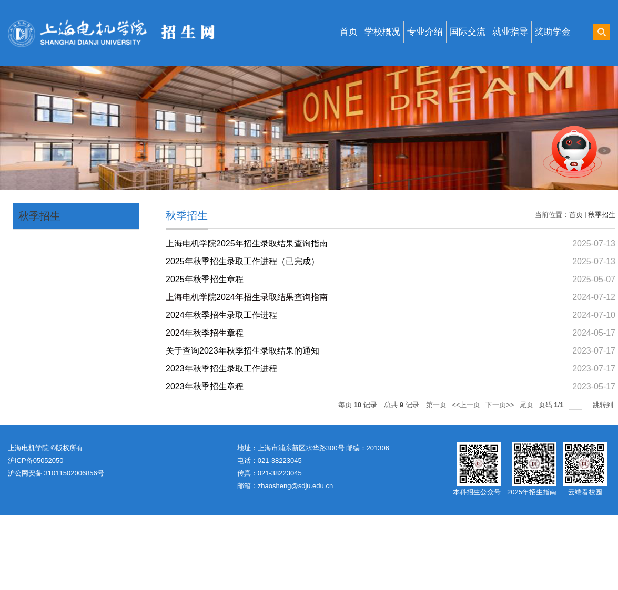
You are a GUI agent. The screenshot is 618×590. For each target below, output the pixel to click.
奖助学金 (553, 32)
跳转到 (604, 405)
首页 (349, 32)
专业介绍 (425, 32)
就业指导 (510, 32)
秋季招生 (39, 216)
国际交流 (467, 32)
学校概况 (382, 32)
